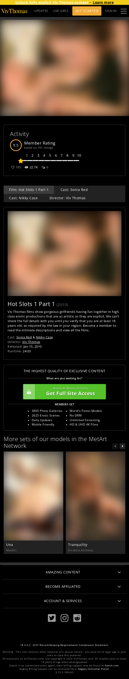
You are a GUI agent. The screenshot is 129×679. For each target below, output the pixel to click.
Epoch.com (112, 665)
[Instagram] (64, 618)
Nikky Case (44, 337)
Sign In (111, 11)
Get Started (87, 11)
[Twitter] (52, 618)
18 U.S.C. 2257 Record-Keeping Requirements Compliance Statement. (64, 645)
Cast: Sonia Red (74, 189)
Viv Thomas (31, 342)
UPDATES (41, 11)
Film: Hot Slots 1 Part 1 (29, 189)
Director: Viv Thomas (68, 198)
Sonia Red (24, 337)
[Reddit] (77, 618)
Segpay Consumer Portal (93, 668)
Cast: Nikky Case (23, 198)
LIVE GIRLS (61, 11)
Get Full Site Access (63, 391)
